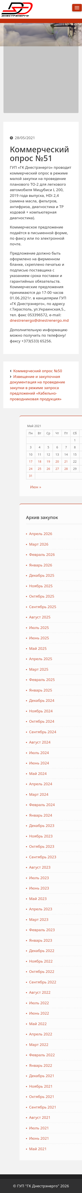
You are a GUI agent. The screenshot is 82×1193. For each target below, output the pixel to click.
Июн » (72, 486)
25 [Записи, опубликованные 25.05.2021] (76, 469)
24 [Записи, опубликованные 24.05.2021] (67, 469)
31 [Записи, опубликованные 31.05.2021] (67, 476)
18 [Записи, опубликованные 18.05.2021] (76, 461)
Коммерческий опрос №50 (37, 370)
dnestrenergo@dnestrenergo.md (39, 324)
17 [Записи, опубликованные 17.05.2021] (67, 461)
